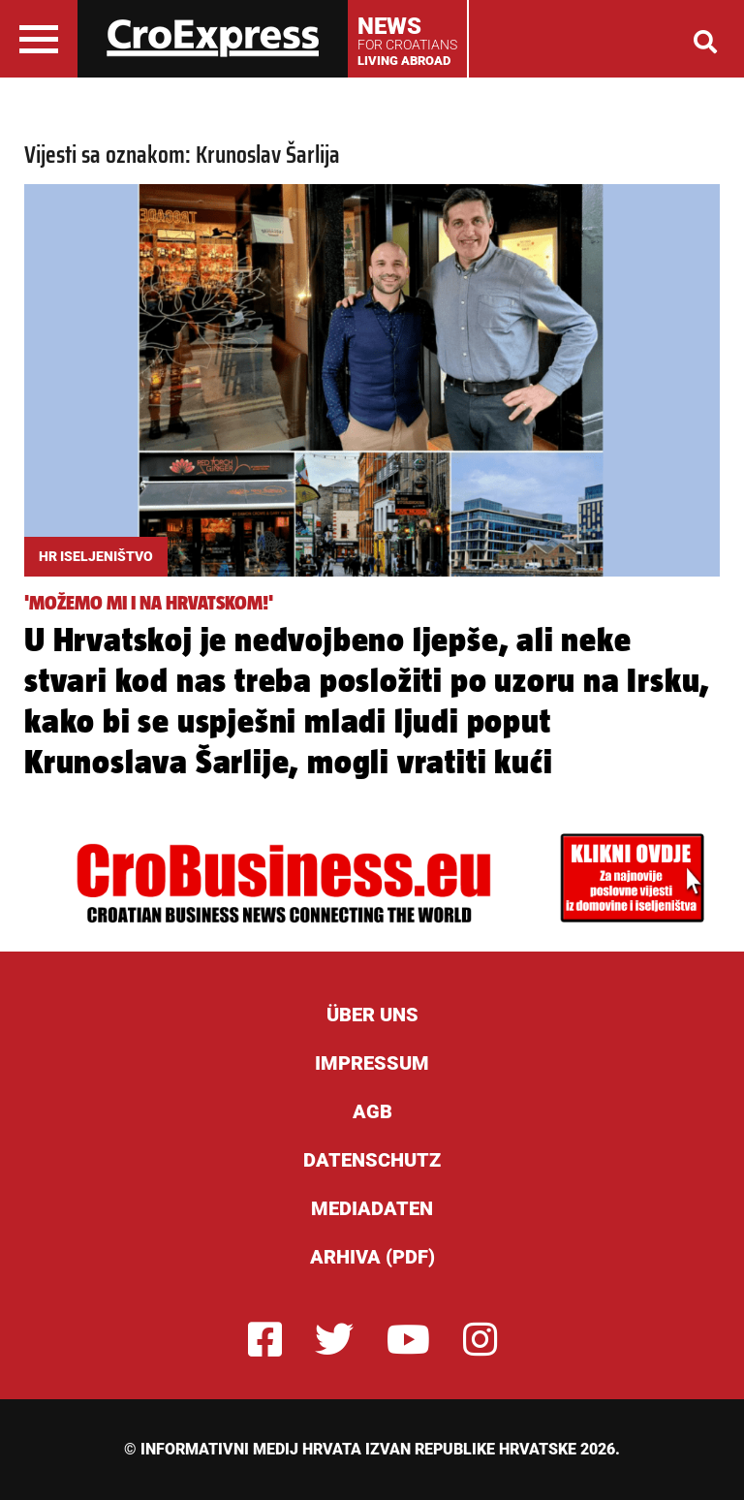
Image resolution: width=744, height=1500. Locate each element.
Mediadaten (372, 1208)
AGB (372, 1111)
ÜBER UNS (372, 1014)
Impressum (372, 1063)
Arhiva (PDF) (372, 1256)
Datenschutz (372, 1160)
